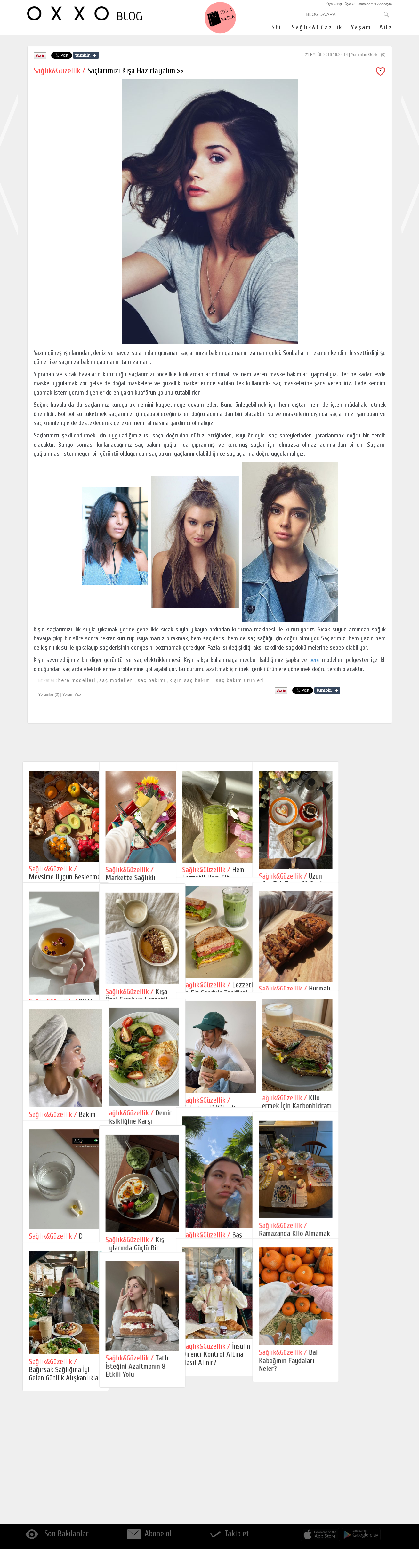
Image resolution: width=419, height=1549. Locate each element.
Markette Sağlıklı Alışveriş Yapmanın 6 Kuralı (153, 881)
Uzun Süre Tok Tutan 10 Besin (350, 880)
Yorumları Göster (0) (368, 54)
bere (314, 659)
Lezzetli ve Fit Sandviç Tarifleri (257, 1018)
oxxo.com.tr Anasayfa (375, 4)
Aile (385, 27)
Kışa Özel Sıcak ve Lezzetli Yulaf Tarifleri (156, 1030)
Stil (277, 27)
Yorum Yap (71, 694)
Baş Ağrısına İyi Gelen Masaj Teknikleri (254, 1330)
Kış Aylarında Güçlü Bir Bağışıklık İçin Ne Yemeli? (160, 1339)
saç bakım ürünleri (240, 680)
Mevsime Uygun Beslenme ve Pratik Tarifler (65, 876)
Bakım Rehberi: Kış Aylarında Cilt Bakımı (62, 1182)
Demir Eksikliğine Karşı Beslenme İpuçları (158, 1180)
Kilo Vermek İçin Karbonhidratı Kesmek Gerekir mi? (353, 1163)
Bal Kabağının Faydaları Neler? (346, 1480)
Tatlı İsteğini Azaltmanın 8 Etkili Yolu (156, 1490)
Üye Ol (350, 4)
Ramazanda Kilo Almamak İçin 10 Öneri (352, 1322)
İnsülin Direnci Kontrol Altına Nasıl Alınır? (255, 1474)
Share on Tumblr (86, 55)
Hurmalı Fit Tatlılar (353, 1023)
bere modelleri (77, 680)
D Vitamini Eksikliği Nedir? (63, 1330)
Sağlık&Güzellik (317, 27)
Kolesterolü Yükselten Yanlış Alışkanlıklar (251, 1166)
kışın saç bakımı (191, 680)
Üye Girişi (334, 4)
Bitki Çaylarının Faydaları (61, 1036)
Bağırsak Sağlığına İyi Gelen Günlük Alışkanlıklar (65, 1491)
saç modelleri (116, 680)
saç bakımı (152, 680)
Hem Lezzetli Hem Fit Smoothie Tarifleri (252, 877)
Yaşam (361, 27)
